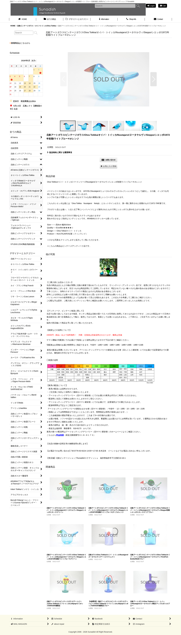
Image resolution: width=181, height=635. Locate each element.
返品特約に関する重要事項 (59, 152)
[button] (63, 79)
